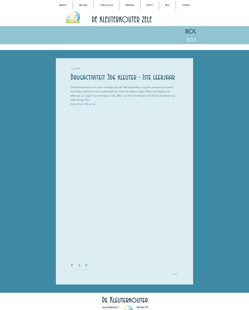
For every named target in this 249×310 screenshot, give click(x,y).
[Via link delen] (86, 265)
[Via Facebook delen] (71, 265)
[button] (83, 5)
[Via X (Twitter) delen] (79, 265)
